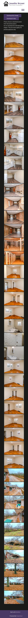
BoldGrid (18, 612)
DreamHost (19, 616)
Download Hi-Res (11, 18)
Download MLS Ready (12, 15)
